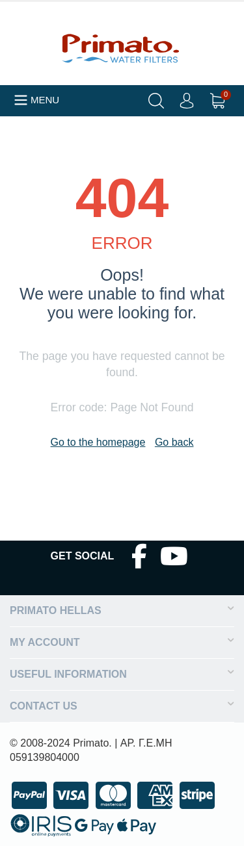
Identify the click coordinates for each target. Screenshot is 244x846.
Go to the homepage (98, 442)
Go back (174, 442)
